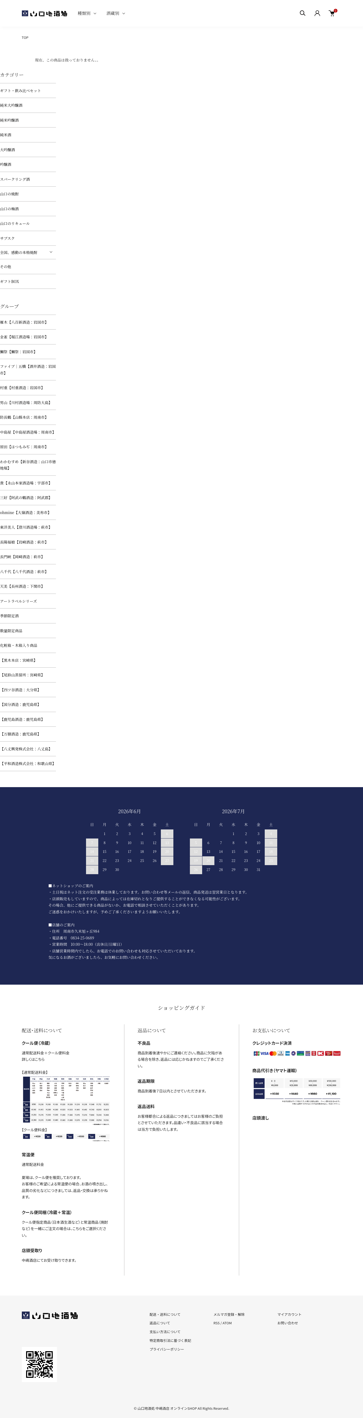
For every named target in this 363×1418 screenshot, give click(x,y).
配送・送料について (165, 1314)
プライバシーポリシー (167, 1349)
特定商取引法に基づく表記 (170, 1340)
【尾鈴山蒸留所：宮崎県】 (22, 674)
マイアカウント (289, 1314)
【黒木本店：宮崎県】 (18, 660)
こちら (40, 1059)
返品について (160, 1322)
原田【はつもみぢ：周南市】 (24, 446)
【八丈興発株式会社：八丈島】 (26, 748)
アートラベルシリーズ (18, 601)
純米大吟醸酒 (11, 105)
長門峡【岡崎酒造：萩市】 (22, 556)
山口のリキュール (15, 223)
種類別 (84, 13)
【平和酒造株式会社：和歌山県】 (28, 763)
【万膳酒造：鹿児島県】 (20, 734)
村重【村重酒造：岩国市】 (22, 387)
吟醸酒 (5, 164)
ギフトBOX (9, 281)
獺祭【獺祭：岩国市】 (18, 351)
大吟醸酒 (7, 149)
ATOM (227, 1322)
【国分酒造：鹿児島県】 (20, 704)
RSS (216, 1322)
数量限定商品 (11, 630)
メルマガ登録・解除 (228, 1314)
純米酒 (5, 134)
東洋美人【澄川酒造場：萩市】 (26, 527)
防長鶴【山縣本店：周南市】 (24, 417)
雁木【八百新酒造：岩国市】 (24, 322)
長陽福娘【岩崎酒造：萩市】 (24, 542)
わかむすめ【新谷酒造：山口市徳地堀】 (28, 465)
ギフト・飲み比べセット (20, 90)
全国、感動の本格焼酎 (18, 252)
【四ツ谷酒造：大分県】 (20, 689)
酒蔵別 (113, 13)
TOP (25, 37)
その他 (5, 266)
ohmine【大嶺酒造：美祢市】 (25, 512)
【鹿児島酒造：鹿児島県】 (22, 719)
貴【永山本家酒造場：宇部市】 (26, 483)
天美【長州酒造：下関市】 (22, 586)
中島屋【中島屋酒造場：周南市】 (28, 432)
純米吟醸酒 (9, 120)
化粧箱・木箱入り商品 (18, 645)
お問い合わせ (287, 1322)
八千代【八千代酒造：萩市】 (24, 571)
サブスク (7, 238)
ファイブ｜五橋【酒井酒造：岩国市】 (28, 370)
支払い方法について (165, 1331)
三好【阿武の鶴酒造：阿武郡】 (26, 497)
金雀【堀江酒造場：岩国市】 (24, 336)
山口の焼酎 (9, 193)
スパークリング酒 (15, 179)
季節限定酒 (9, 615)
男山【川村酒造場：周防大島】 (26, 402)
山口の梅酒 (9, 208)
